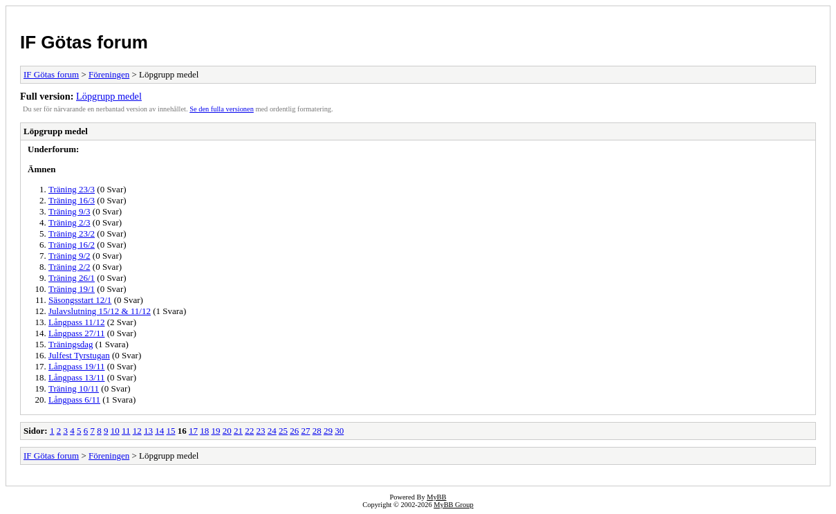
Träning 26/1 (71, 278)
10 (115, 430)
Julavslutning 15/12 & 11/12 (99, 311)
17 (193, 430)
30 (339, 430)
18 (204, 430)
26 (294, 430)
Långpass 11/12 (76, 322)
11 (126, 430)
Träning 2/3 (69, 222)
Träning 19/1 (71, 289)
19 (215, 430)
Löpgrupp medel (109, 96)
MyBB (436, 497)
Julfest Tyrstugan (79, 355)
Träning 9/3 (69, 211)
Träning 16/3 (71, 200)
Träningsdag (70, 344)
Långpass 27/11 (76, 333)
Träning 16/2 (71, 244)
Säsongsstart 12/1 (79, 300)
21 (238, 430)
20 (227, 430)
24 (272, 430)
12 (137, 430)
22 (249, 430)
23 (260, 430)
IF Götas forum (84, 42)
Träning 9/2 (69, 255)
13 (148, 430)
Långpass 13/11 (76, 377)
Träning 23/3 (71, 189)
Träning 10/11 (73, 388)
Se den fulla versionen (221, 109)
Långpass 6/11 (74, 399)
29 (328, 430)
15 (170, 430)
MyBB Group (453, 504)
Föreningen (109, 74)
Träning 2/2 (69, 266)
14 (159, 430)
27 (305, 430)
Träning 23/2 (71, 233)
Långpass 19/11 (76, 366)
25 (283, 430)
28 (317, 430)
